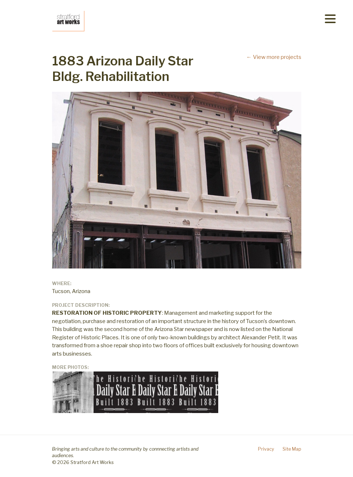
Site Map (292, 449)
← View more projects (273, 57)
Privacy (266, 449)
